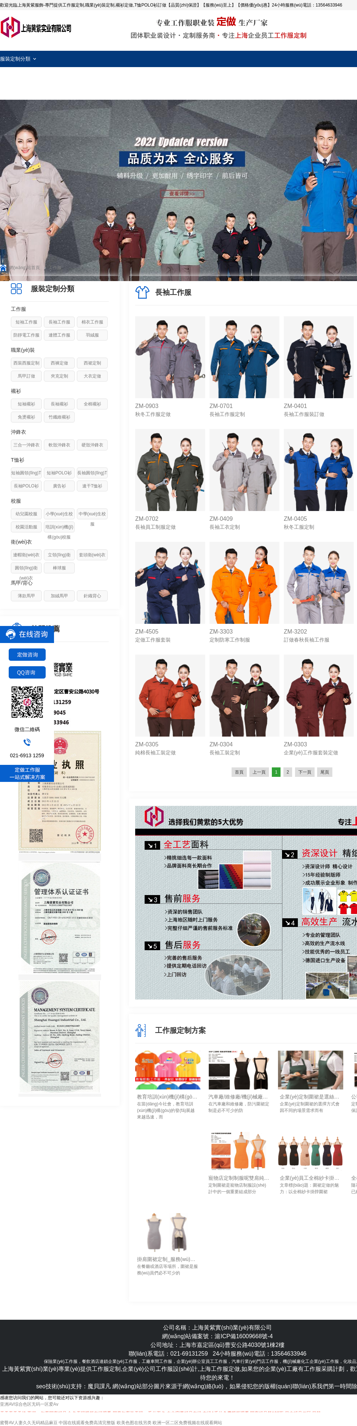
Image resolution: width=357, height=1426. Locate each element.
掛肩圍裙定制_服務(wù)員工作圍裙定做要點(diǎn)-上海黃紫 (168, 1259)
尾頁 (324, 772)
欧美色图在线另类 (134, 1422)
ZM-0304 (221, 744)
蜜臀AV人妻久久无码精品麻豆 (29, 1422)
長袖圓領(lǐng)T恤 (92, 478)
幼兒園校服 (26, 513)
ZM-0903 (146, 406)
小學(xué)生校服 (59, 519)
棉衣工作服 (92, 322)
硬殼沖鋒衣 (92, 445)
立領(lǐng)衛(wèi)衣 (59, 560)
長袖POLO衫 (26, 486)
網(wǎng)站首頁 (24, 267)
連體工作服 (59, 335)
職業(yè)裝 (23, 350)
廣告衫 (59, 486)
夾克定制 (59, 376)
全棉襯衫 (92, 404)
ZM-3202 (295, 631)
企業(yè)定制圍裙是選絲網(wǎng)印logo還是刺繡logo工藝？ (310, 1097)
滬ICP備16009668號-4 (244, 1336)
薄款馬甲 (26, 595)
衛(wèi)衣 (21, 542)
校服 (16, 501)
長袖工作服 (59, 322)
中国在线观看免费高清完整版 (87, 1422)
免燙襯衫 (26, 417)
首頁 (239, 772)
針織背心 (92, 595)
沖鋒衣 (18, 432)
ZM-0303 (295, 744)
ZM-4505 (146, 631)
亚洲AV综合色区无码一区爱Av (29, 1404)
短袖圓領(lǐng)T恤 (26, 478)
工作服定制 (36, 27)
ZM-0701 (221, 406)
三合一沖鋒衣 (26, 445)
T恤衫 (17, 460)
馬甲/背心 (22, 583)
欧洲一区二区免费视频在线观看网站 (187, 1422)
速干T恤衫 (92, 486)
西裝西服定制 (26, 363)
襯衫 (16, 391)
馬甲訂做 (26, 376)
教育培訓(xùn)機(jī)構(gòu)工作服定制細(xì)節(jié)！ (168, 1097)
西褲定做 (59, 363)
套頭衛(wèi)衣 (92, 554)
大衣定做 (92, 376)
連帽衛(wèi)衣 (26, 554)
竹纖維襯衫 (59, 417)
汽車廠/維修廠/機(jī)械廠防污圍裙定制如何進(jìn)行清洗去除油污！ (239, 1097)
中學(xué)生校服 (92, 519)
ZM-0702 (146, 519)
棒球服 (59, 567)
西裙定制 (92, 363)
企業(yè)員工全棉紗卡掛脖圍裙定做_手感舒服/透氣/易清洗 (310, 1178)
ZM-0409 (221, 519)
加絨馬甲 (59, 595)
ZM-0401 (295, 406)
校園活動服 (26, 526)
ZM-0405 (295, 519)
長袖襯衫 (59, 404)
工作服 (55, 267)
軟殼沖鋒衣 (59, 445)
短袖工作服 (26, 322)
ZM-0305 (146, 744)
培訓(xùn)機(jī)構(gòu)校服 (59, 532)
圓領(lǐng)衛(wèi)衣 (26, 573)
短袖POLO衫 (59, 472)
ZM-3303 (221, 631)
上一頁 (259, 772)
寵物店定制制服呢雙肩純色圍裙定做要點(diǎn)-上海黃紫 (239, 1178)
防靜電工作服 (26, 335)
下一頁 (304, 772)
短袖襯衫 (26, 404)
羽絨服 (92, 335)
